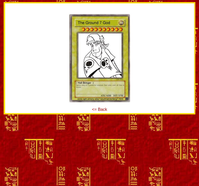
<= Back (99, 109)
